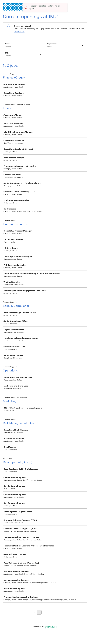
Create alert (19, 31)
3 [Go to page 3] (51, 612)
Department (51, 44)
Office (7, 53)
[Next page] (55, 613)
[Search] (23, 47)
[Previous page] (34, 613)
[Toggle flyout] (82, 45)
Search (7, 44)
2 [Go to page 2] (44, 612)
